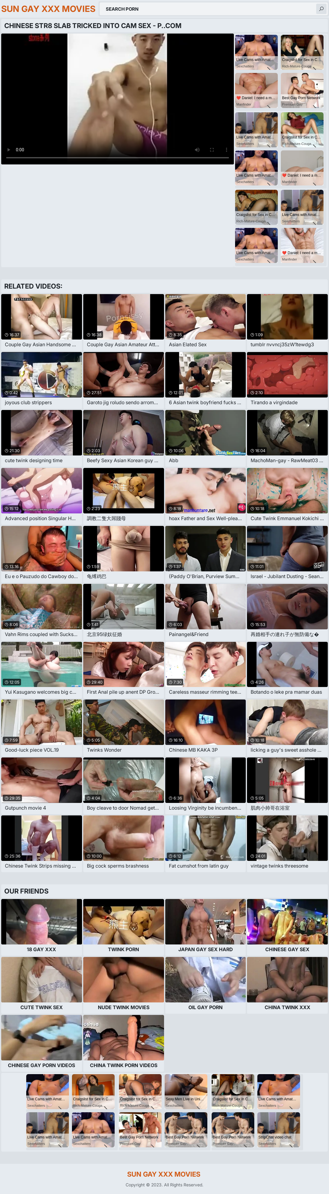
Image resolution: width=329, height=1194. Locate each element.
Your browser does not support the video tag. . (117, 99)
